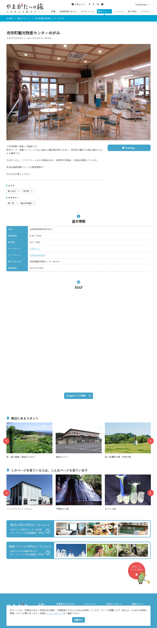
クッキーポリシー (54, 613)
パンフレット (90, 604)
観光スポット (104, 11)
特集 (53, 11)
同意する (78, 619)
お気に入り (78, 4)
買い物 (12, 203)
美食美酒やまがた (68, 11)
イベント (119, 11)
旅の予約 (132, 11)
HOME (9, 18)
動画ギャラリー (138, 604)
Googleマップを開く (78, 395)
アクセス (145, 11)
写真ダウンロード (114, 604)
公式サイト (35, 248)
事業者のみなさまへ (65, 604)
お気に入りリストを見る (137, 572)
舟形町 (28, 191)
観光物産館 (28, 203)
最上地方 (13, 191)
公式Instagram (37, 255)
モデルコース (87, 11)
